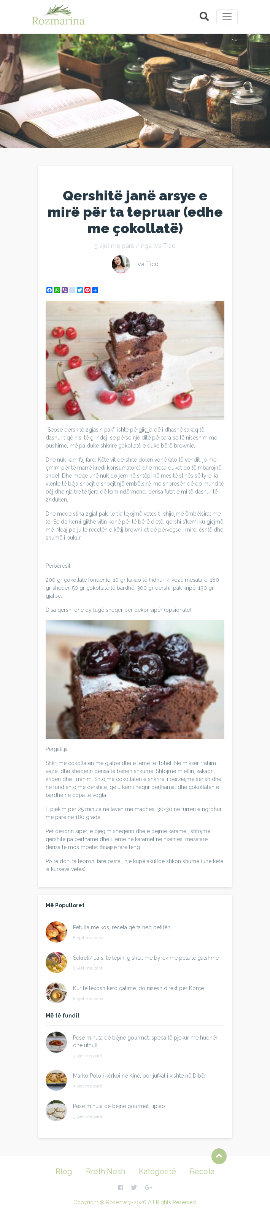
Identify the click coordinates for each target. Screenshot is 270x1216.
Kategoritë (157, 1171)
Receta (202, 1171)
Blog (64, 1171)
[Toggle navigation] (227, 16)
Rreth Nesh (105, 1171)
